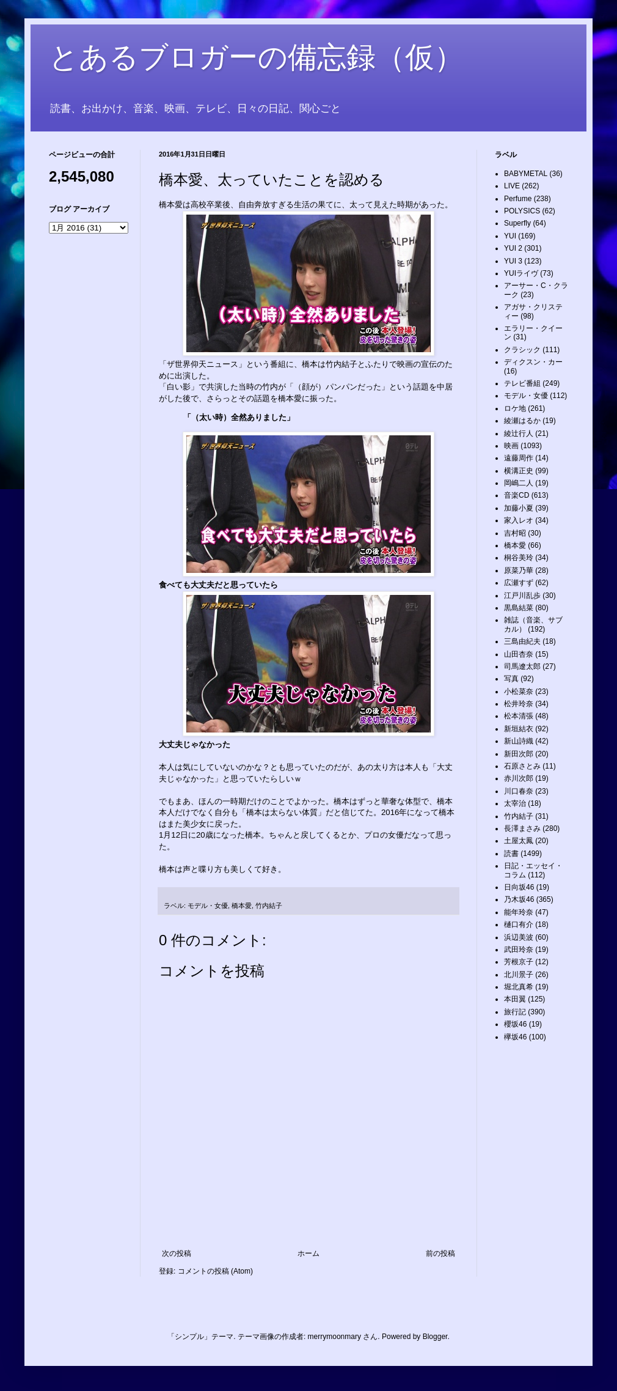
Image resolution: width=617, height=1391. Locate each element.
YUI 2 (513, 248)
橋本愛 (242, 905)
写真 (511, 678)
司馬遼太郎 (522, 666)
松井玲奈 (518, 703)
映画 (511, 445)
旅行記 (515, 1012)
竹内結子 (268, 905)
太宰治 (515, 803)
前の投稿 (440, 1253)
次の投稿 (176, 1253)
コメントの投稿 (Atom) (215, 1271)
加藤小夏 (518, 508)
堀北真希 (518, 987)
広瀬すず (518, 582)
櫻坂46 (515, 1024)
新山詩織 (518, 741)
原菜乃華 (518, 570)
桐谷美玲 (518, 557)
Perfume (517, 198)
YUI (510, 236)
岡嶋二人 (518, 483)
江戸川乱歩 (522, 595)
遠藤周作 (518, 458)
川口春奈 (518, 791)
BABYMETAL (525, 173)
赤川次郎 (518, 778)
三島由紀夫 (522, 641)
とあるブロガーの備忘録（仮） (256, 57)
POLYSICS (522, 211)
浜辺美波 (518, 937)
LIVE (512, 186)
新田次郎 (518, 754)
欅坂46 (515, 1037)
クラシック (522, 349)
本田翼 (515, 999)
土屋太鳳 (518, 840)
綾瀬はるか (522, 420)
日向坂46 (519, 887)
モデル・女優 (208, 905)
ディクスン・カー (533, 362)
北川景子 (518, 974)
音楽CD (516, 495)
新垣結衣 (518, 729)
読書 (511, 853)
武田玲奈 (518, 949)
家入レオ (518, 520)
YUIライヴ (521, 273)
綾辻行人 (518, 433)
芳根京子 (518, 961)
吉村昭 (515, 533)
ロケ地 (515, 408)
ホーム (308, 1253)
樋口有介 (518, 924)
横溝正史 (518, 471)
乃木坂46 (519, 899)
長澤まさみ (522, 828)
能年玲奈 (518, 912)
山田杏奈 (518, 654)
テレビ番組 (522, 383)
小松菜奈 (518, 691)
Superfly (517, 223)
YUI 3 (513, 261)
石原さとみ (522, 766)
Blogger (435, 1336)
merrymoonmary (334, 1336)
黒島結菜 (518, 607)
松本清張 (518, 716)
